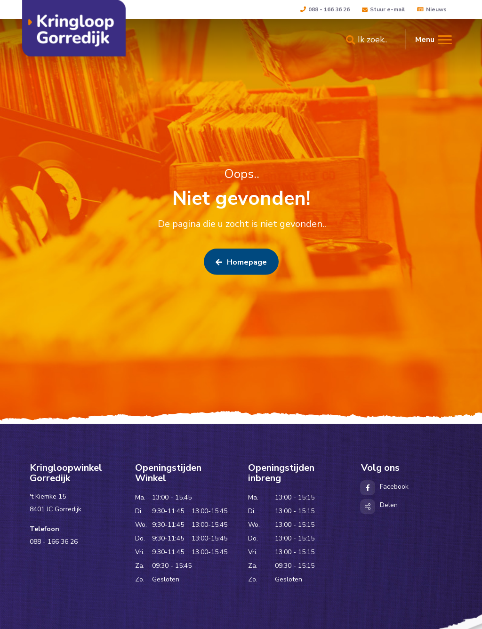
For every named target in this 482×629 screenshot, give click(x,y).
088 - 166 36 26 (325, 9)
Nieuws (432, 9)
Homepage (241, 264)
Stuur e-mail (383, 9)
